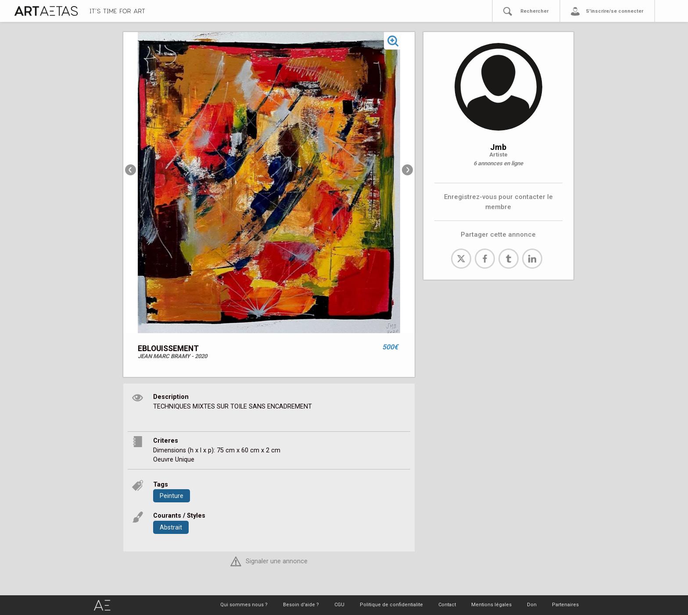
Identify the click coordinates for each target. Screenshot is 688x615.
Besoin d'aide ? (301, 605)
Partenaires (565, 605)
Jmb (498, 147)
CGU (339, 605)
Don (532, 605)
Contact (447, 605)
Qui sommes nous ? (244, 605)
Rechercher (534, 11)
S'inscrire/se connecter (614, 11)
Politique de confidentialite (391, 605)
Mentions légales (491, 605)
